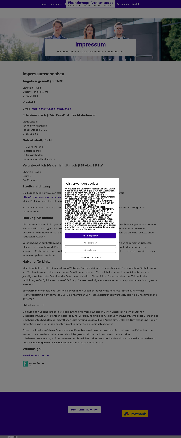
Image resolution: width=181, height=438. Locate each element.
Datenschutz (85, 257)
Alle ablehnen (90, 243)
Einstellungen (90, 250)
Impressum (96, 257)
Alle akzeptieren (90, 236)
